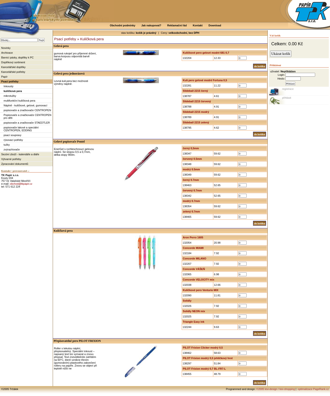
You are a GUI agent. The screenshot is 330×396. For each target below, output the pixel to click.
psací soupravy (12, 135)
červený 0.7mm (192, 190)
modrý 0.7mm (191, 201)
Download (214, 25)
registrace (288, 88)
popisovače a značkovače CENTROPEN (27, 110)
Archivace (7, 52)
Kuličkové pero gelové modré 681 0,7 (206, 52)
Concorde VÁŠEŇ (194, 269)
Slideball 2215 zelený (196, 122)
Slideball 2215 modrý (196, 111)
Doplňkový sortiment (13, 62)
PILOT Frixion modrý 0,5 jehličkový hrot (208, 358)
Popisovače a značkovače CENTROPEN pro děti (27, 116)
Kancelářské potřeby (13, 71)
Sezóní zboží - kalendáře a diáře (20, 154)
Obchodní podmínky (122, 25)
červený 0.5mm (192, 158)
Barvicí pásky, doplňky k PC (17, 57)
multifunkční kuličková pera (19, 100)
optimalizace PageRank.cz (313, 389)
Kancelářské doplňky (13, 67)
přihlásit (286, 97)
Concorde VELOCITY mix (198, 279)
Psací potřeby (9, 81)
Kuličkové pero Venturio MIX (201, 290)
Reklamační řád (177, 25)
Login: (281, 74)
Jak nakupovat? (151, 25)
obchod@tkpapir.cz (21, 183)
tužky (7, 144)
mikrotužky (10, 95)
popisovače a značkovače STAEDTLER (27, 122)
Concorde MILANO (194, 258)
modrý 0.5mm (191, 169)
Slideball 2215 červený (197, 101)
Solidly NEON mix (194, 311)
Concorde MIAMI (193, 248)
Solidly (187, 300)
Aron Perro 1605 (193, 237)
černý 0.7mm (191, 179)
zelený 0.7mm (191, 211)
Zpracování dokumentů (14, 163)
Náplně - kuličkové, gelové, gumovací (25, 105)
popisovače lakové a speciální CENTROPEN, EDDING (21, 129)
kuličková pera (13, 91)
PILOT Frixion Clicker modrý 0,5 (203, 347)
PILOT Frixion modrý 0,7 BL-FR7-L (204, 368)
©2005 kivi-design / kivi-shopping (275, 389)
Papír (4, 76)
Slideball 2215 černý (195, 90)
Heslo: (281, 78)
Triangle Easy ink (193, 321)
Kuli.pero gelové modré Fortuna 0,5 (205, 80)
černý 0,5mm (191, 148)
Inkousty (8, 86)
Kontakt (198, 25)
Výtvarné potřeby (11, 159)
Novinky (6, 47)
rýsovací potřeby (13, 139)
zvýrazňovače (12, 149)
